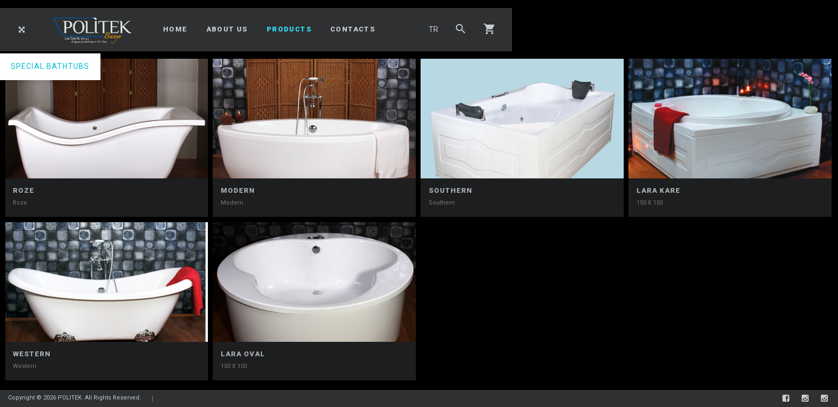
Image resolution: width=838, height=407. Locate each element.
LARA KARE (658, 190)
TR (433, 29)
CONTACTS (352, 29)
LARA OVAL (243, 354)
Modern (238, 190)
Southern (450, 190)
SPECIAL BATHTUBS (50, 66)
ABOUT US (227, 29)
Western (32, 354)
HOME (175, 29)
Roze (23, 190)
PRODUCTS (289, 29)
